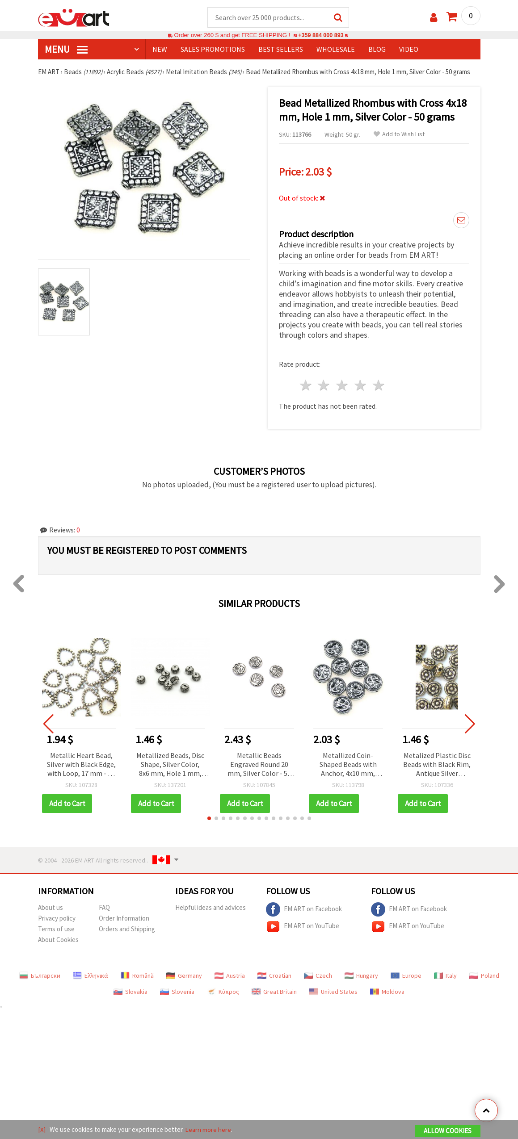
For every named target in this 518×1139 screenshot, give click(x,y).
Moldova (387, 992)
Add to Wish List (399, 134)
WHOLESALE (335, 49)
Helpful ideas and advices (210, 908)
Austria (230, 976)
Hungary (361, 976)
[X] (42, 1129)
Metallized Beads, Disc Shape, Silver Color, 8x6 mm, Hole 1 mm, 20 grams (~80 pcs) (170, 765)
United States (333, 992)
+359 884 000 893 (321, 35)
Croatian (274, 976)
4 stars (361, 386)
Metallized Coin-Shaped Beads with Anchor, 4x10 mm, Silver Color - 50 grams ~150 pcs (348, 765)
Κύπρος (223, 992)
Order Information (124, 918)
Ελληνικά (90, 976)
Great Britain (274, 992)
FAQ (104, 908)
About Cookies (58, 940)
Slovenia (177, 992)
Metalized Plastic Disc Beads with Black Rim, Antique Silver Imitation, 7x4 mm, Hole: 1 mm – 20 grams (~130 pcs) (437, 765)
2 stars (324, 386)
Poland (484, 976)
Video (408, 49)
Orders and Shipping (127, 929)
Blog (377, 49)
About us (50, 908)
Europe (406, 976)
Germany (184, 976)
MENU (66, 49)
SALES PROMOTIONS (213, 49)
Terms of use (56, 929)
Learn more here (208, 1129)
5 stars (379, 386)
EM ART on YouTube (302, 927)
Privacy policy (57, 918)
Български (39, 976)
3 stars (342, 386)
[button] (209, 819)
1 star (306, 386)
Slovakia (130, 992)
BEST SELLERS (280, 49)
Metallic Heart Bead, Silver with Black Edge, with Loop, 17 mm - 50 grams (81, 765)
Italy (445, 976)
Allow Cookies (448, 1130)
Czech (318, 976)
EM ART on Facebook (304, 910)
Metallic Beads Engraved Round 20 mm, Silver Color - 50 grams (259, 765)
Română (137, 976)
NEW (159, 49)
